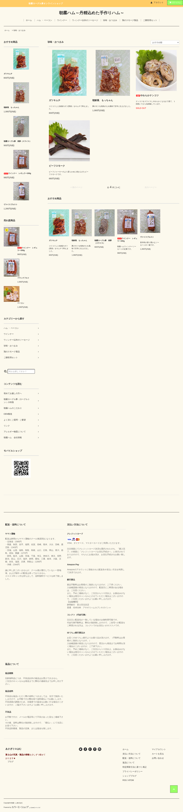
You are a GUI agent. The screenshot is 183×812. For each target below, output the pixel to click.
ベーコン (20, 303)
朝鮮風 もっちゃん (11, 107)
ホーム (29, 20)
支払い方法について (132, 754)
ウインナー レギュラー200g (17, 173)
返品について (129, 762)
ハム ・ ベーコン (44, 20)
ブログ (11, 761)
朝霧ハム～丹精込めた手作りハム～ (91, 13)
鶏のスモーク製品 (130, 20)
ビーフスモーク (57, 166)
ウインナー (62, 20)
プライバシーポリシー (133, 771)
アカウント (159, 2)
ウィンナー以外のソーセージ (85, 20)
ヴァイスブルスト (10, 204)
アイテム (174, 2)
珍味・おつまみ (110, 20)
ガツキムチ (8, 74)
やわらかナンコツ (147, 95)
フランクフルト (23, 278)
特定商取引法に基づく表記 (135, 767)
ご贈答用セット (150, 20)
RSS (125, 780)
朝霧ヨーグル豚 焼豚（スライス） (17, 141)
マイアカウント (159, 749)
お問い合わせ (158, 758)
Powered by (22, 807)
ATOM (131, 780)
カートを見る (158, 754)
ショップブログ (130, 776)
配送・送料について (132, 758)
